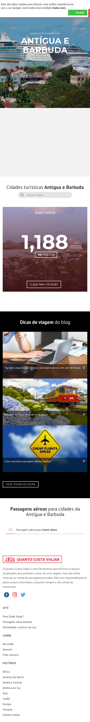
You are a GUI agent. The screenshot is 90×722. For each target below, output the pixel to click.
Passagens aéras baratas (17, 622)
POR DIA (46, 254)
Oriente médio (11, 715)
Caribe (6, 698)
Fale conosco (11, 655)
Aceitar (77, 12)
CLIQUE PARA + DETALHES (44, 284)
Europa (7, 704)
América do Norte (13, 677)
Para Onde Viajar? (13, 616)
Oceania (7, 709)
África (6, 671)
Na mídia (8, 644)
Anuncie (7, 649)
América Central (12, 682)
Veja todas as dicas (20, 484)
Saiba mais (59, 7)
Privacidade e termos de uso (19, 627)
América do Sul (11, 688)
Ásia (5, 693)
